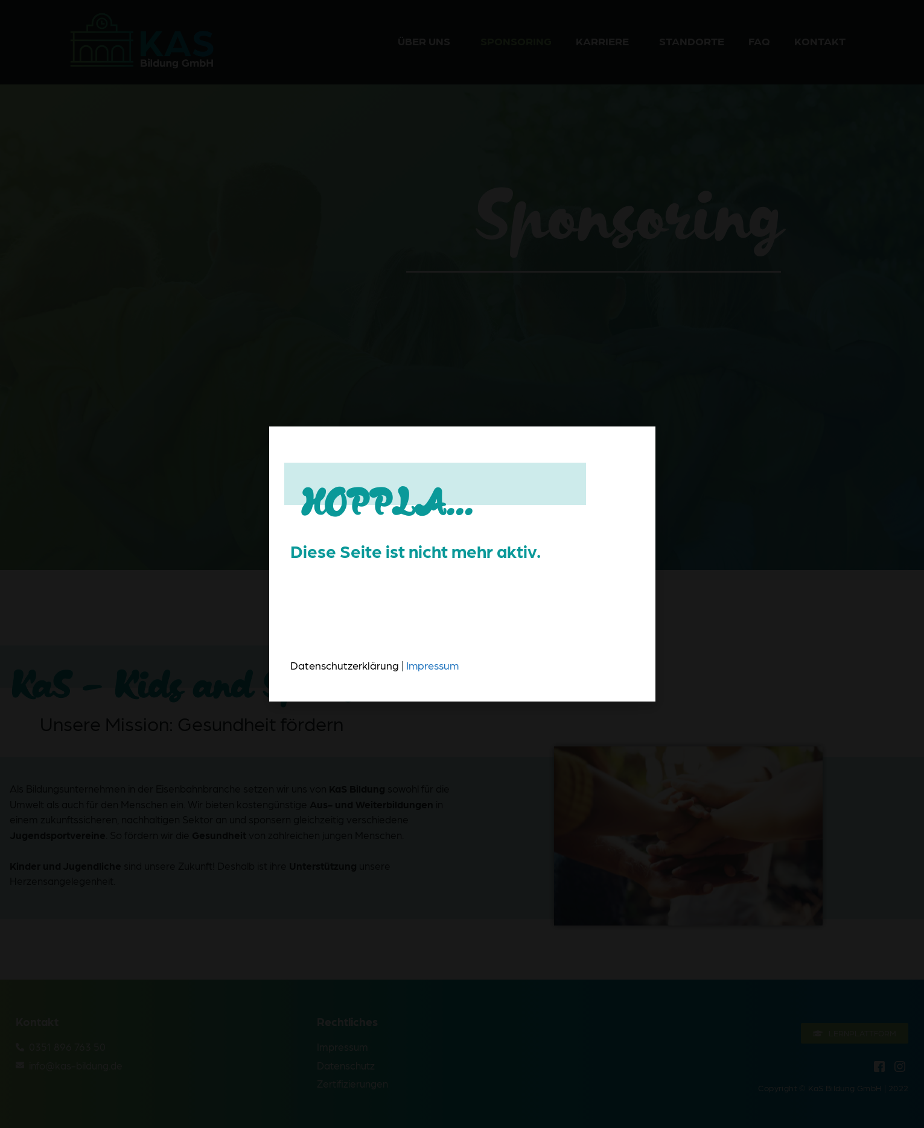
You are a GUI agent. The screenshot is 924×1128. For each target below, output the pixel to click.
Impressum (432, 665)
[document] (462, 564)
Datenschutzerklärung (344, 665)
